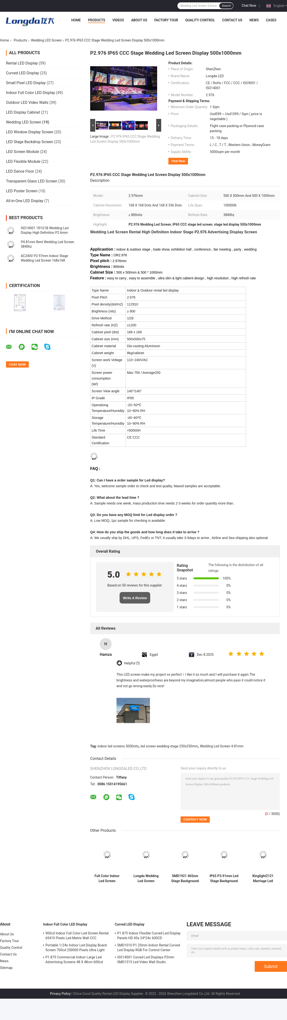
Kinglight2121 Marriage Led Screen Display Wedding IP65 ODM (263, 878)
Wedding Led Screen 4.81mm (221, 746)
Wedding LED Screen (46, 40)
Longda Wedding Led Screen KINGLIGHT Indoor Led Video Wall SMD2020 (146, 878)
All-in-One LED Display (24, 201)
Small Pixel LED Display (26, 83)
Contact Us (232, 20)
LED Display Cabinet (23, 112)
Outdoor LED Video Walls (27, 102)
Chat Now (249, 5)
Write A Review (135, 598)
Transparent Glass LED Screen (31, 181)
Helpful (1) (132, 663)
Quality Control (200, 20)
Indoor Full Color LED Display (30, 92)
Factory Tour (166, 20)
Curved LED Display (22, 73)
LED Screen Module (22, 151)
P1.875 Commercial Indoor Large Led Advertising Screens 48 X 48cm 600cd (74, 959)
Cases (271, 20)
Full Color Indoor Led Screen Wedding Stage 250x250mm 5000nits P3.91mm (107, 878)
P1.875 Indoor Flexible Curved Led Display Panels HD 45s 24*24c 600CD (149, 935)
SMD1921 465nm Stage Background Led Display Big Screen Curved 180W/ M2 (185, 878)
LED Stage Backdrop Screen (29, 142)
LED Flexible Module (23, 161)
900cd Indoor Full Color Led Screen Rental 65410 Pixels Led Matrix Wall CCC (77, 935)
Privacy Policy (60, 994)
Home (76, 20)
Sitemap (6, 968)
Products (96, 20)
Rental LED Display (22, 63)
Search (226, 5)
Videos (118, 20)
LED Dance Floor (20, 171)
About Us (139, 20)
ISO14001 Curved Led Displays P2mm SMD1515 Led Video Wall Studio (145, 959)
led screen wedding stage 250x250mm (169, 746)
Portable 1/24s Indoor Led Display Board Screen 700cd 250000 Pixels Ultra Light (76, 947)
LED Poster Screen (22, 191)
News (254, 20)
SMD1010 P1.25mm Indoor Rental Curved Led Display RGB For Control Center (148, 947)
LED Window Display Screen (29, 132)
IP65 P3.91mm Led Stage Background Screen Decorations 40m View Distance (224, 878)
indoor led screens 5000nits (118, 746)
